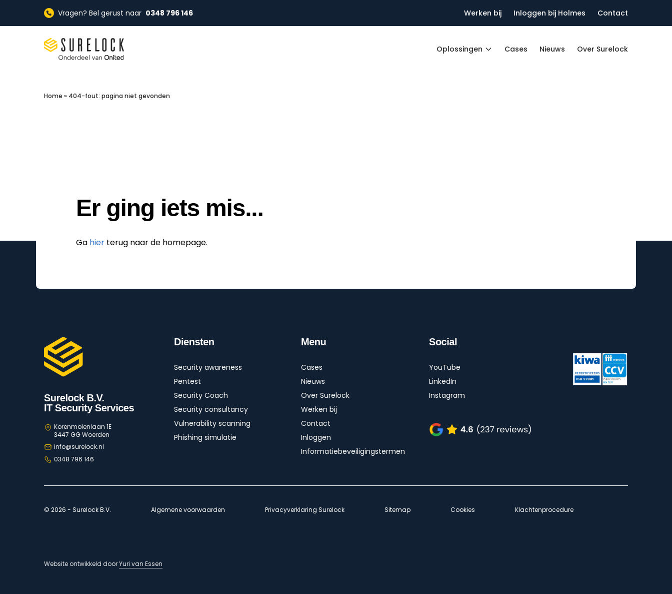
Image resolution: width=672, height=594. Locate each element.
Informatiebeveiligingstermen (353, 451)
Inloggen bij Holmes (550, 13)
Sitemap (397, 510)
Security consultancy (211, 409)
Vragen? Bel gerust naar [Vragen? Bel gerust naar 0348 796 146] (118, 13)
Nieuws (552, 49)
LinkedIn (442, 381)
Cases (516, 49)
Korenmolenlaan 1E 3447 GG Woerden (83, 430)
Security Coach (201, 395)
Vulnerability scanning (212, 423)
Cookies (462, 510)
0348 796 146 (74, 459)
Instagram (447, 395)
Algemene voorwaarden (188, 510)
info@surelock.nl (79, 446)
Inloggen (316, 437)
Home (53, 96)
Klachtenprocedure (544, 510)
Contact (613, 13)
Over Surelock (602, 49)
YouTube (444, 367)
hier (97, 242)
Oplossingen (464, 49)
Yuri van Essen (140, 563)
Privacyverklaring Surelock (304, 510)
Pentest (187, 381)
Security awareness (208, 367)
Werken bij (483, 13)
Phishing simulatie (205, 437)
